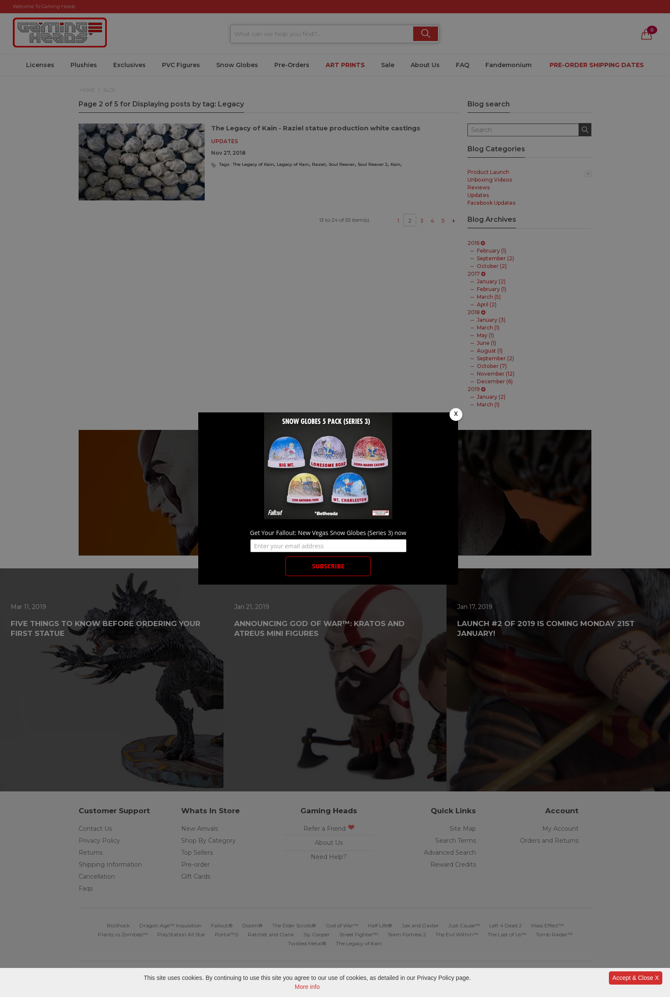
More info (307, 986)
